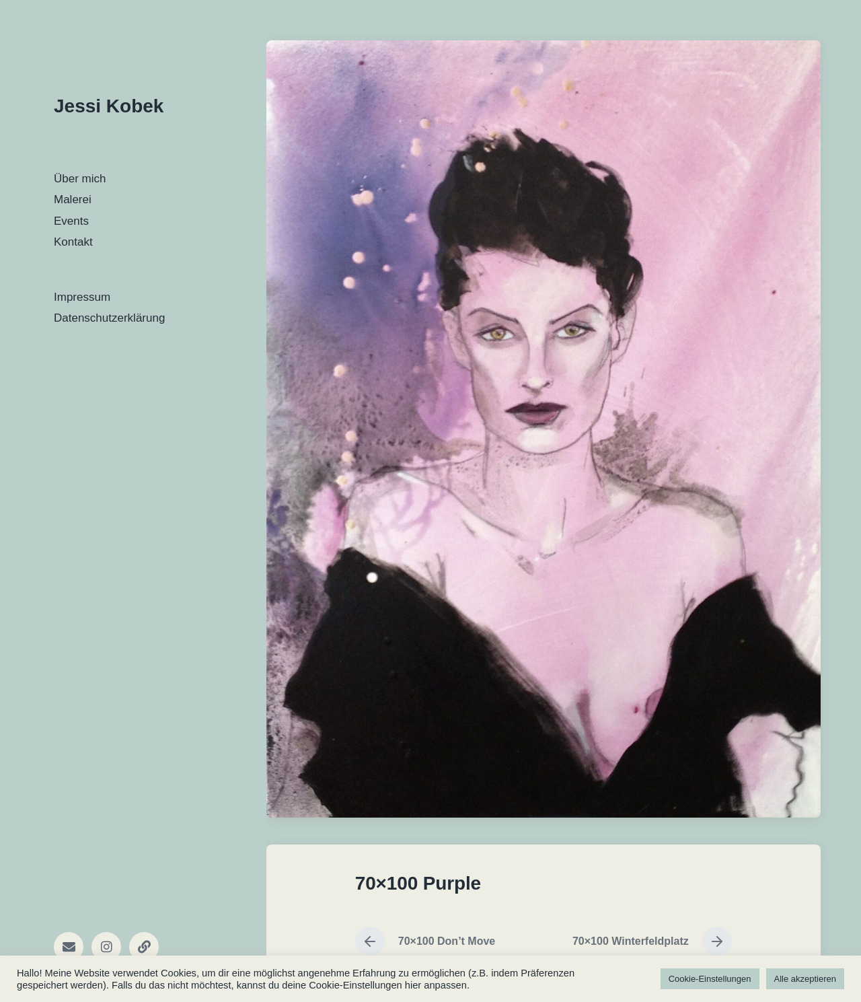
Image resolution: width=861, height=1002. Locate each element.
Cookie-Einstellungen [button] (710, 979)
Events (71, 221)
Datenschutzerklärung (109, 318)
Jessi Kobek (108, 106)
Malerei (72, 199)
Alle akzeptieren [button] (805, 979)
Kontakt (73, 242)
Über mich (80, 178)
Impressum (82, 297)
